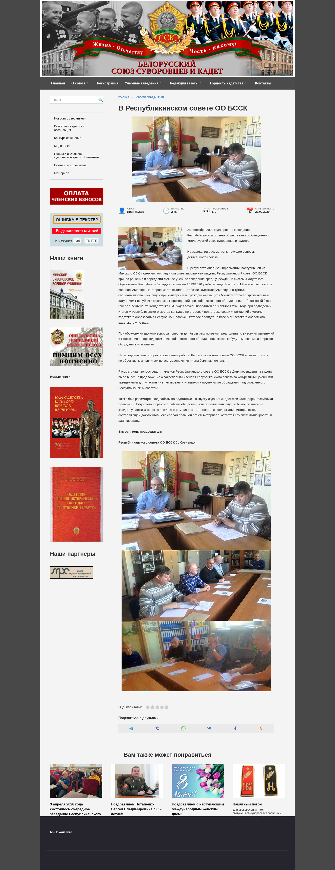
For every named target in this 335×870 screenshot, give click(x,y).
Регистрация (107, 83)
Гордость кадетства (227, 83)
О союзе (78, 83)
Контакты (263, 83)
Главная (58, 83)
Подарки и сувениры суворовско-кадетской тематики (76, 155)
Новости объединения (70, 118)
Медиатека (62, 145)
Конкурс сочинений (67, 138)
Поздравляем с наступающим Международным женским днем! (198, 809)
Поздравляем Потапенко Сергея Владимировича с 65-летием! (136, 809)
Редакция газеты (184, 83)
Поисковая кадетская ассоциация (69, 128)
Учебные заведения (142, 83)
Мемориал (61, 173)
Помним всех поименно (71, 165)
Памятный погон (247, 804)
